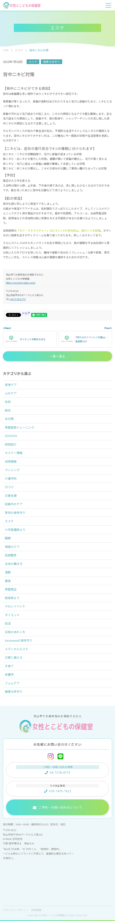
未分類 (9, 419)
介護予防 (11, 478)
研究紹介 (11, 444)
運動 (8, 572)
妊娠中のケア (13, 504)
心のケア (11, 393)
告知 (8, 402)
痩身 (8, 581)
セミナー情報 (13, 453)
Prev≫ (108, 328)
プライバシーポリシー (15, 910)
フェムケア (12, 683)
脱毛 (8, 410)
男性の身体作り (15, 512)
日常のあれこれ (15, 632)
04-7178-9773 (18, 299)
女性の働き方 (13, 564)
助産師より (12, 598)
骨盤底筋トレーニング (19, 427)
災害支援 (11, 495)
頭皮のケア (12, 547)
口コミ (9, 487)
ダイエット (12, 615)
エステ (33, 61)
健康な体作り (51, 61)
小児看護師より (15, 530)
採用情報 (11, 461)
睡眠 (8, 538)
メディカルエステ (16, 649)
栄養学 (9, 674)
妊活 (8, 623)
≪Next (7, 328)
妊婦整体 (11, 555)
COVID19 (11, 436)
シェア (26, 313)
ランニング (12, 470)
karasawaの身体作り (18, 640)
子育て (9, 666)
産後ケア (11, 385)
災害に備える (13, 657)
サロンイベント (15, 606)
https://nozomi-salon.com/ (21, 282)
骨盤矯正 (11, 589)
